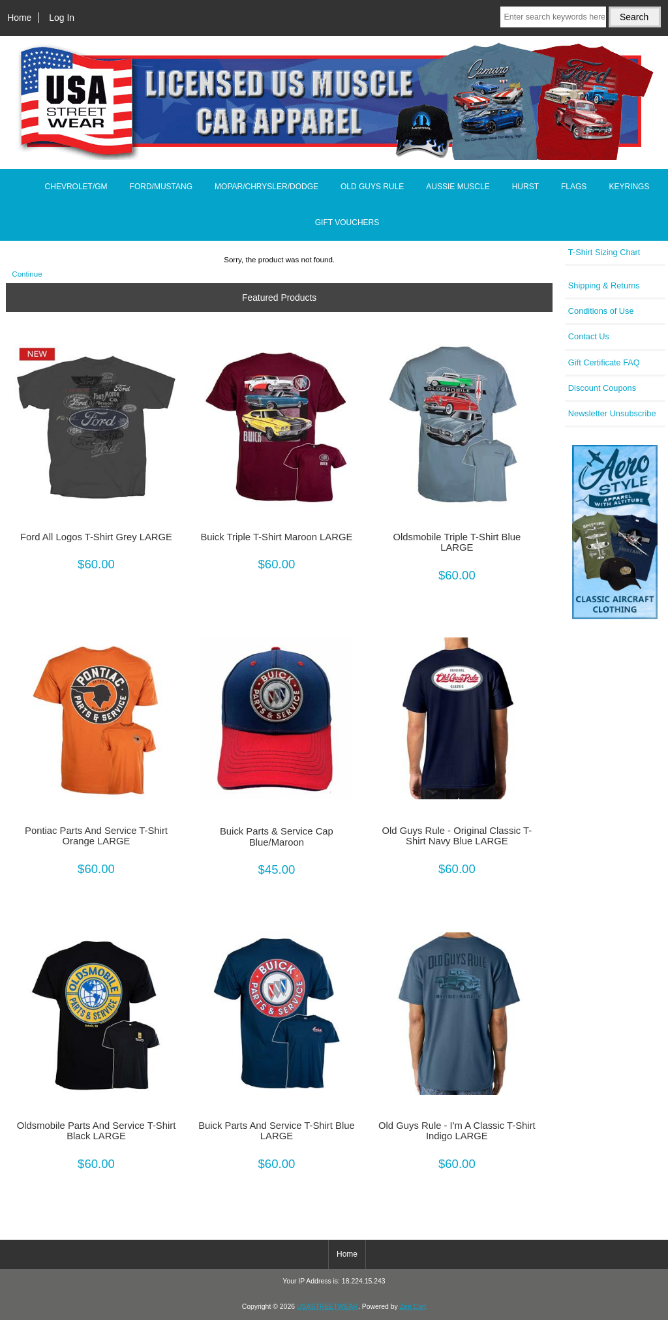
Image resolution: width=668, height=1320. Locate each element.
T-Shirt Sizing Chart (604, 252)
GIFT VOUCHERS (347, 222)
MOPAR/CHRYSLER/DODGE (266, 186)
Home (19, 17)
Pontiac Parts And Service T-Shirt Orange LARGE (96, 835)
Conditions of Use (601, 311)
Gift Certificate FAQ (604, 362)
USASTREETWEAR (327, 1306)
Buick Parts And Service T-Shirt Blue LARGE (276, 1130)
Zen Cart (413, 1306)
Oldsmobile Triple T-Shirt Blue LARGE (457, 542)
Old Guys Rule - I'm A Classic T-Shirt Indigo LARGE (457, 1130)
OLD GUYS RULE (372, 186)
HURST (525, 186)
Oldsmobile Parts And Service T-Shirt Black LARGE (96, 1130)
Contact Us (588, 336)
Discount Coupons (602, 388)
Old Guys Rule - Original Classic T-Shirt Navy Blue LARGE (457, 835)
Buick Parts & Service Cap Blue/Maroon (276, 836)
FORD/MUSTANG (161, 186)
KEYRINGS (629, 186)
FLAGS (573, 186)
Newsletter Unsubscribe (612, 413)
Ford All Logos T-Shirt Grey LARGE (96, 537)
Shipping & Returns (604, 285)
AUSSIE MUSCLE (457, 186)
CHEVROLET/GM (76, 186)
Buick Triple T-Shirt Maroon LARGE (276, 537)
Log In (61, 17)
